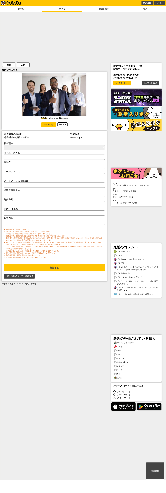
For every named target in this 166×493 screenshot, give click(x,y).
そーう (118, 370)
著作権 (33, 284)
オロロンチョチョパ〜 (124, 342)
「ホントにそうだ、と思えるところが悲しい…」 (134, 294)
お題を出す (104, 9)
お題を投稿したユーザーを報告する (19, 276)
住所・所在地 (11, 208)
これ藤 (118, 346)
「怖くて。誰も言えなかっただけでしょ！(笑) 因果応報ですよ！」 (136, 282)
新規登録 (147, 3)
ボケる (62, 9)
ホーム (21, 9)
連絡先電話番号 (12, 190)
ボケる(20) (48, 124)
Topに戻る (155, 471)
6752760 (19, 284)
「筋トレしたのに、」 (124, 251)
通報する (62, 124)
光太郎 (118, 377)
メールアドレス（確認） (16, 180)
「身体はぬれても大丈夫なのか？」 (129, 259)
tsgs (117, 374)
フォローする (121, 394)
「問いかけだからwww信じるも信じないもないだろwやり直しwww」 (136, 288)
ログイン (159, 3)
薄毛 (117, 350)
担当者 (7, 162)
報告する (54, 267)
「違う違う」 (120, 263)
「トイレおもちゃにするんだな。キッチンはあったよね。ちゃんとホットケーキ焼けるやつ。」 (136, 268)
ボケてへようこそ (151, 83)
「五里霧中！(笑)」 (123, 273)
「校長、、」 (120, 255)
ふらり (118, 354)
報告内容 (8, 218)
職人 (145, 9)
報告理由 (8, 143)
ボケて (4, 284)
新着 (9, 65)
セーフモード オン (122, 83)
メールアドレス (12, 171)
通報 (27, 284)
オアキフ (119, 366)
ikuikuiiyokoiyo (121, 362)
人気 (23, 65)
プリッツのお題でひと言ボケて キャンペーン (136, 184)
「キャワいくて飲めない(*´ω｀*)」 (129, 277)
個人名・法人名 (12, 153)
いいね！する (122, 391)
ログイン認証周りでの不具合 (136, 201)
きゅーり (119, 358)
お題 (11, 284)
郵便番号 (8, 199)
